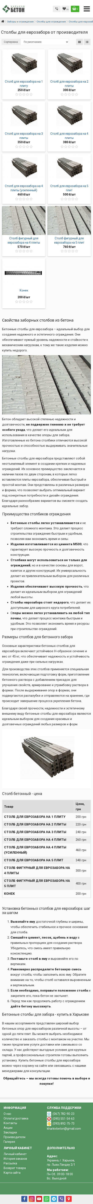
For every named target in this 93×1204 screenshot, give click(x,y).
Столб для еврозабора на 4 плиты (35, 840)
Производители (14, 1137)
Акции (8, 1127)
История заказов (15, 1158)
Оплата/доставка (16, 1118)
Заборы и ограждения (20, 21)
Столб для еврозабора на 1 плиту (35, 817)
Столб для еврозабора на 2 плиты (35, 824)
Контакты (10, 1123)
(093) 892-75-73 (63, 1123)
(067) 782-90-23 (63, 1113)
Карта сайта (12, 1172)
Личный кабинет (15, 1154)
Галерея (9, 1141)
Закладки (10, 1132)
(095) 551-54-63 (63, 1118)
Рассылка (10, 1163)
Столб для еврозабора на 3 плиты (35, 832)
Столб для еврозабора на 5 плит (33, 860)
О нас (7, 1113)
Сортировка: (11, 41)
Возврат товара (15, 1168)
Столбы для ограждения (51, 21)
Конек (24, 290)
